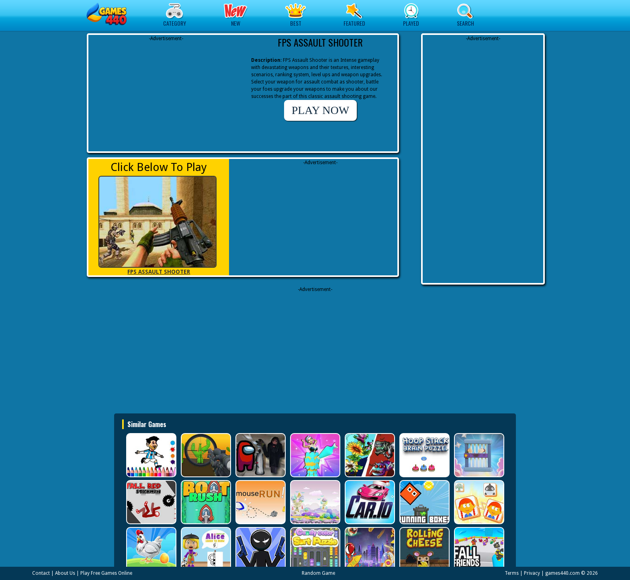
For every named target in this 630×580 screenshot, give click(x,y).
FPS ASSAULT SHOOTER (158, 272)
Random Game (318, 573)
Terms (512, 573)
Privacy (532, 573)
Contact (41, 573)
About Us (65, 573)
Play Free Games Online (106, 573)
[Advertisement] (166, 92)
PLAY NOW (320, 110)
